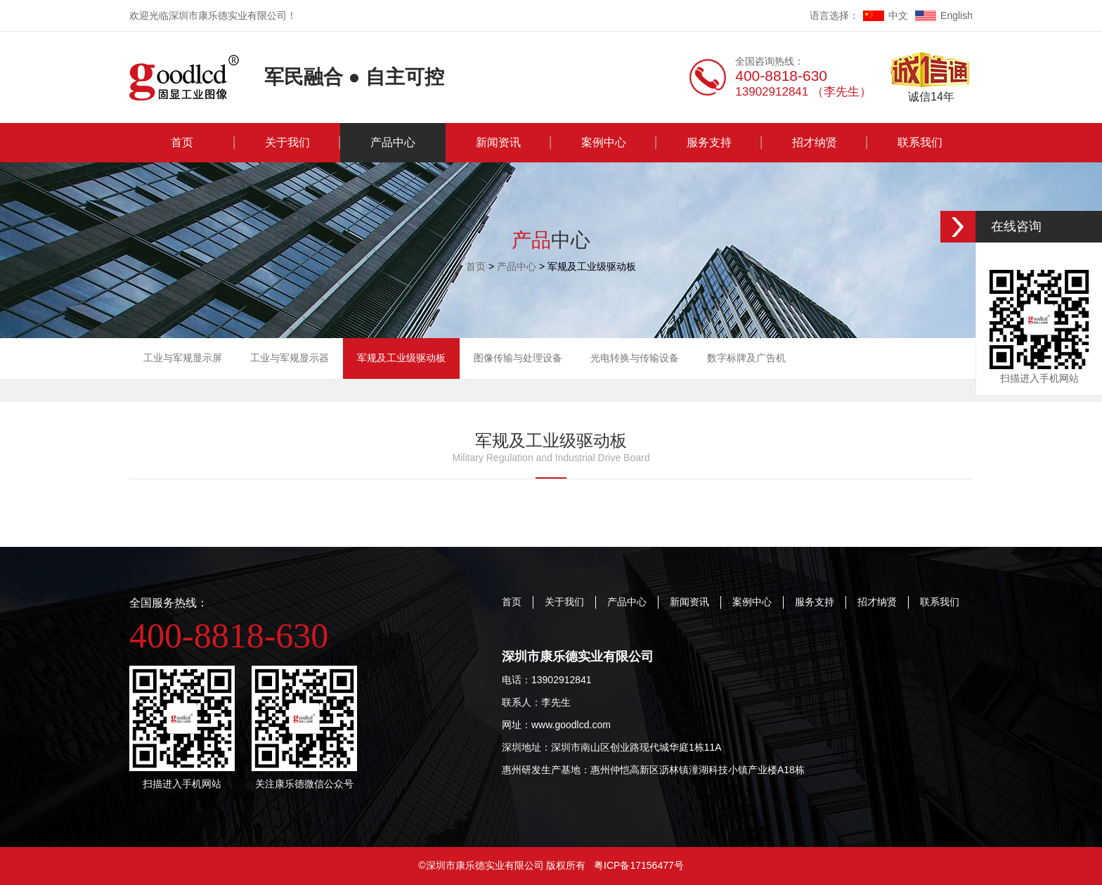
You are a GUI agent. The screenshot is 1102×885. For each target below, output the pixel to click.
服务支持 (709, 142)
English (944, 15)
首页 (182, 142)
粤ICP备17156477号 (639, 865)
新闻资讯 (498, 142)
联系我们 (919, 142)
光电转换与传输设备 (634, 357)
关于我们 (287, 142)
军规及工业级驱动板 (401, 357)
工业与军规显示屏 (182, 357)
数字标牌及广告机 (746, 357)
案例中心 (603, 142)
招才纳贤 (814, 142)
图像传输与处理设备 (518, 357)
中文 (885, 15)
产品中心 (392, 142)
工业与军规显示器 (289, 357)
